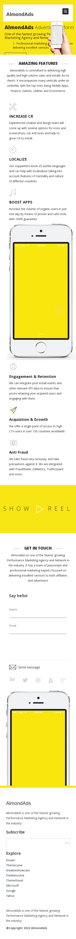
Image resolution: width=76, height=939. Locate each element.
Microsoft (12, 885)
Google (11, 891)
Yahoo (10, 896)
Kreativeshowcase (18, 870)
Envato (10, 860)
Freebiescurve (15, 875)
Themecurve (14, 865)
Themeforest (14, 880)
